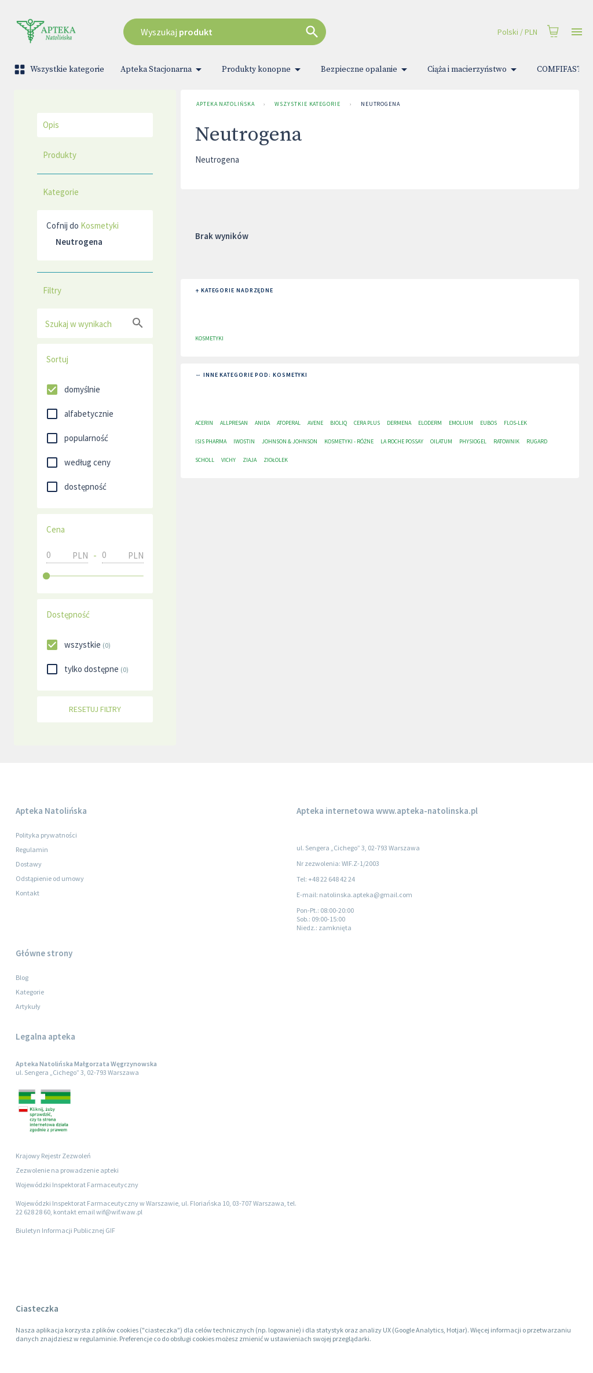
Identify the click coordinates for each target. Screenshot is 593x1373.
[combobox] (256, 32)
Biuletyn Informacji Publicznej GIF (65, 1230)
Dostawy (29, 864)
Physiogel (472, 441)
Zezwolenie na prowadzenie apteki (67, 1170)
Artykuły (28, 1006)
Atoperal (289, 423)
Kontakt (27, 893)
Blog (22, 977)
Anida (262, 423)
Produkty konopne (263, 69)
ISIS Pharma (210, 441)
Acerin (204, 423)
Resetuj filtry (95, 709)
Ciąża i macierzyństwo (474, 69)
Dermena (399, 423)
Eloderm (430, 423)
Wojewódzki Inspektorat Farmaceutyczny (77, 1184)
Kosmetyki (99, 225)
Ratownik (506, 441)
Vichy (228, 460)
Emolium (461, 423)
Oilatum (441, 441)
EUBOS (488, 423)
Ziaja (250, 460)
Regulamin (32, 849)
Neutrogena (380, 104)
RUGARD (536, 441)
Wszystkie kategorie (60, 69)
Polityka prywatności (46, 835)
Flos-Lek (515, 423)
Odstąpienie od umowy (50, 878)
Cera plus (367, 423)
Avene (315, 423)
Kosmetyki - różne (349, 441)
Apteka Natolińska (225, 104)
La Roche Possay (401, 441)
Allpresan (234, 423)
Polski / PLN (517, 32)
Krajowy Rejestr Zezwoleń (53, 1155)
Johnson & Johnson (289, 441)
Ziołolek (275, 460)
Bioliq (338, 423)
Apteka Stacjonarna (163, 69)
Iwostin (244, 441)
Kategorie (30, 991)
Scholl (204, 460)
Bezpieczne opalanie (366, 69)
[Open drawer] (576, 32)
